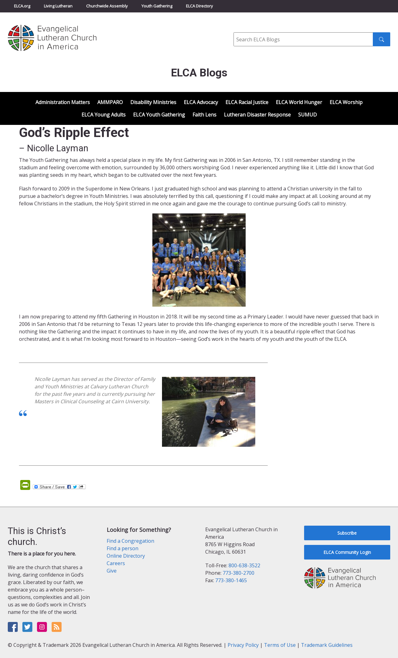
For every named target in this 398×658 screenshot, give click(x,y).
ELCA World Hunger (299, 102)
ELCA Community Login (347, 552)
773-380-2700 (238, 572)
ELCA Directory (199, 6)
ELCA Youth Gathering (159, 114)
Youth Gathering (156, 6)
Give (112, 570)
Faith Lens (204, 114)
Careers (116, 563)
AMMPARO (110, 102)
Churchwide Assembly (107, 6)
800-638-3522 (244, 565)
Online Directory (126, 555)
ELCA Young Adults (103, 114)
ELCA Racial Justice (246, 102)
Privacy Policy (243, 645)
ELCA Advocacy (201, 102)
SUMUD (307, 114)
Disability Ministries (153, 102)
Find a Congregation (130, 540)
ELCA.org (22, 6)
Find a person (122, 548)
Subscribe (347, 533)
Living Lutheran (58, 6)
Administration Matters (62, 102)
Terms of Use (280, 645)
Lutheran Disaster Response (257, 114)
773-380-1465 (231, 580)
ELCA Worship (346, 102)
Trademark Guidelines (327, 645)
